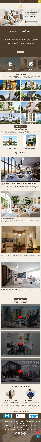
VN (19, 2)
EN (21, 2)
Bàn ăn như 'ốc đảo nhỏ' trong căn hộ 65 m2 (10, 253)
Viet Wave (29, 440)
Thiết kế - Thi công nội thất (31, 68)
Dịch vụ (21, 438)
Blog (27, 438)
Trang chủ (6, 438)
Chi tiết (3, 223)
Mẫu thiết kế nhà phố (10, 148)
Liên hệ (33, 438)
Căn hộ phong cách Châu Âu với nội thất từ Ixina (11, 289)
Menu (39, 1)
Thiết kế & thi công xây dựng (10, 68)
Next (39, 17)
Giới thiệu (14, 438)
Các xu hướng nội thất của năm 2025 (8, 218)
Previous (1, 17)
